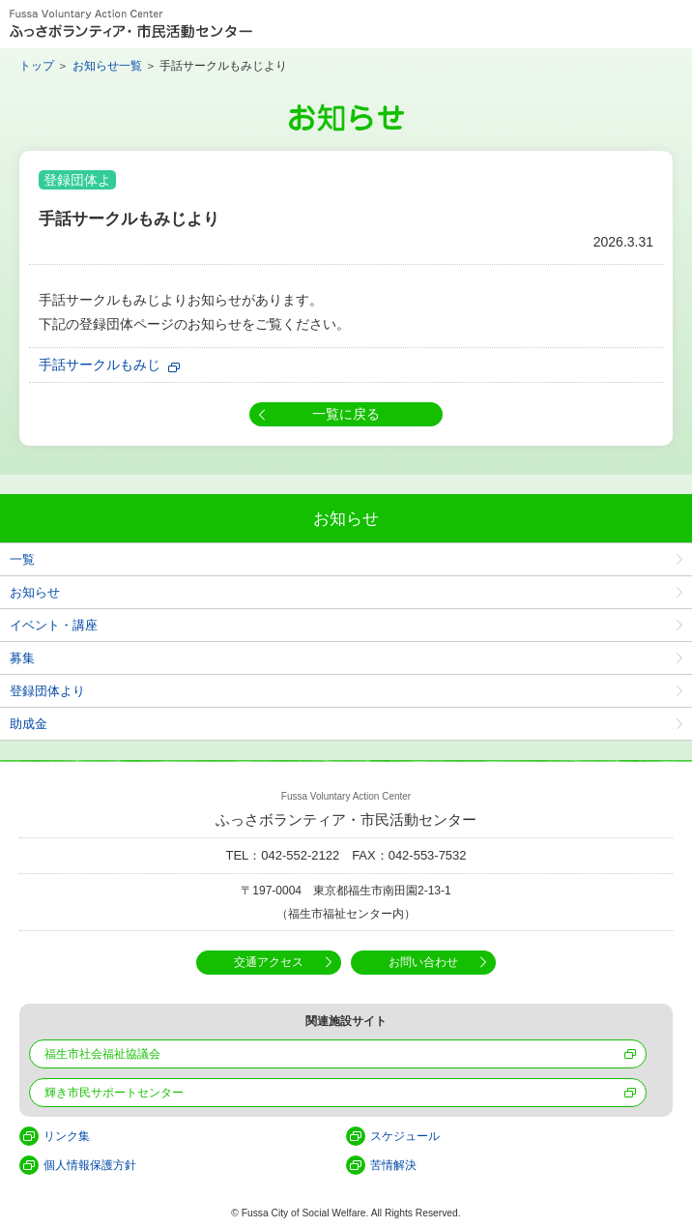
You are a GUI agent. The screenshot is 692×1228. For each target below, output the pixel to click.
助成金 (28, 723)
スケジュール (405, 1136)
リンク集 (66, 1136)
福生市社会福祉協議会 (102, 1054)
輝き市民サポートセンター (114, 1092)
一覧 (22, 559)
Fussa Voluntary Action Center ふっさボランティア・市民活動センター (131, 24)
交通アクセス (268, 962)
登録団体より (47, 691)
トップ (36, 66)
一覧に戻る (346, 414)
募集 (22, 658)
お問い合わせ (423, 962)
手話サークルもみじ (99, 364)
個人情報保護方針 (89, 1165)
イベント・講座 (54, 625)
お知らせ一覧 (107, 66)
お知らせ (35, 592)
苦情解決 (393, 1165)
